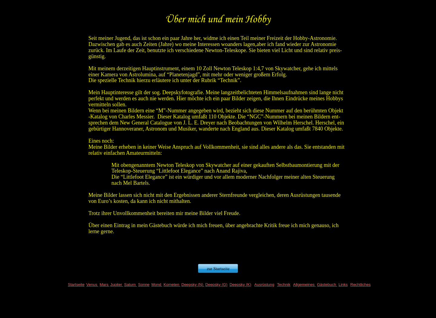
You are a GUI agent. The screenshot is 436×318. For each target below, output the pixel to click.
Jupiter (116, 284)
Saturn (130, 284)
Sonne (144, 284)
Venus (92, 284)
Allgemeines (304, 284)
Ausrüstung (264, 284)
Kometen (172, 284)
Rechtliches (360, 284)
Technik (283, 284)
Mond (156, 284)
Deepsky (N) (192, 284)
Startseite (76, 284)
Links (343, 284)
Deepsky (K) (240, 284)
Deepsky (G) (216, 284)
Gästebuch (327, 284)
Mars (105, 284)
